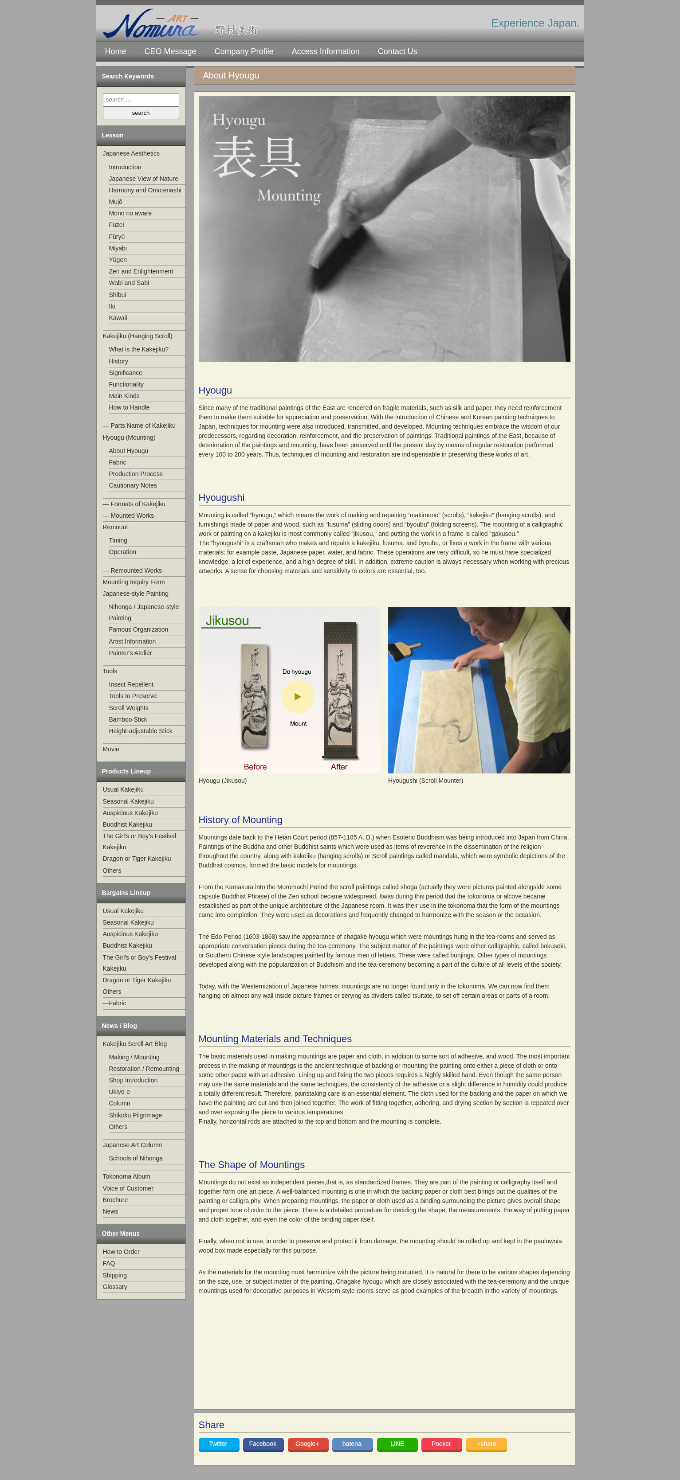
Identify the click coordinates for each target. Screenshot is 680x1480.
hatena (352, 1443)
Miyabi (118, 248)
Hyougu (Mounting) (129, 437)
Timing (118, 540)
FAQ (109, 1263)
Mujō (115, 201)
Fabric (117, 462)
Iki (112, 306)
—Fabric (114, 1003)
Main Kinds (124, 395)
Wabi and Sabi (129, 282)
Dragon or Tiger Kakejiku (137, 858)
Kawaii (118, 317)
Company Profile (244, 51)
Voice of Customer (128, 1188)
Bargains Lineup (126, 892)
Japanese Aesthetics (131, 153)
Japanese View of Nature (143, 178)
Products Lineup (126, 771)
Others (112, 870)
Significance (126, 372)
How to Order (121, 1251)
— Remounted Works (132, 570)
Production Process (136, 473)
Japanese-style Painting (136, 593)
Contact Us (397, 51)
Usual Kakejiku (123, 789)
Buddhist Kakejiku (127, 824)
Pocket (442, 1443)
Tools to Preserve (133, 695)
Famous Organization (139, 629)
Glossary (115, 1286)
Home (115, 51)
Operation (122, 551)
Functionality (126, 384)
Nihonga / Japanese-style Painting (144, 612)
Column (119, 1103)
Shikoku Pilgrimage (135, 1115)
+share (486, 1443)
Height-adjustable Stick (141, 730)
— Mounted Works (128, 515)
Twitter (219, 1443)
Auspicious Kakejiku (130, 812)
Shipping (115, 1275)
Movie (111, 749)
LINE (397, 1443)
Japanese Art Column (132, 1144)
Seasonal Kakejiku (128, 801)
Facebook (263, 1443)
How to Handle (129, 407)
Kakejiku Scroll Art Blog (135, 1043)
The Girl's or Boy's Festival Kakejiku (140, 841)
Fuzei (116, 224)
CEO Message (171, 51)
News (110, 1211)
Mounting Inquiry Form (134, 582)
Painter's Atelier (130, 652)
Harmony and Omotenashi (145, 190)
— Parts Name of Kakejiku (139, 425)
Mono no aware (130, 213)
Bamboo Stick (128, 719)
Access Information (326, 51)
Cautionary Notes (133, 485)
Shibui (117, 294)
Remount (115, 527)
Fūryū (117, 236)
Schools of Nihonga (136, 1158)
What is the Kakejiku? (139, 349)
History (119, 361)
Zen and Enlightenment (141, 271)
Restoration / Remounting (144, 1068)
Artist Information (132, 641)
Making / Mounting (134, 1057)
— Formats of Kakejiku (134, 504)
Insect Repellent (131, 684)
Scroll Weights (129, 707)
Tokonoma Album (126, 1176)
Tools (110, 671)
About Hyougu (129, 450)
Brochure (115, 1199)
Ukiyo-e (119, 1091)
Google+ (308, 1443)
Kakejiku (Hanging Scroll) (138, 336)
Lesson (113, 135)
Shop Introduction (133, 1080)
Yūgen (118, 259)
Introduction (125, 167)
